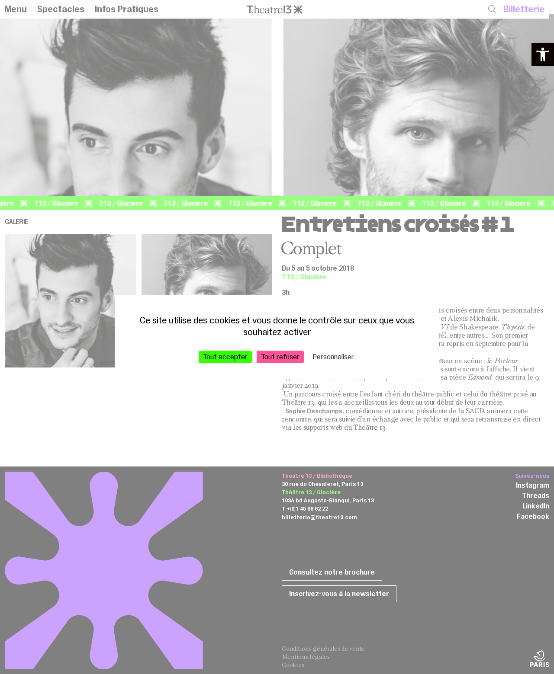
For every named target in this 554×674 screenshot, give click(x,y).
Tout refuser (280, 356)
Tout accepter (225, 356)
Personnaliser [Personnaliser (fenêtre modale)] (333, 356)
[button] (542, 54)
